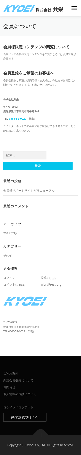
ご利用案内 (10, 373)
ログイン (9, 278)
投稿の (48, 278)
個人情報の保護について (20, 394)
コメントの (14, 284)
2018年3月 (10, 233)
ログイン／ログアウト (18, 407)
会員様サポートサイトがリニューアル (29, 190)
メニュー (74, 8)
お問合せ (9, 387)
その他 (7, 255)
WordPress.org (51, 284)
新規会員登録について (18, 380)
